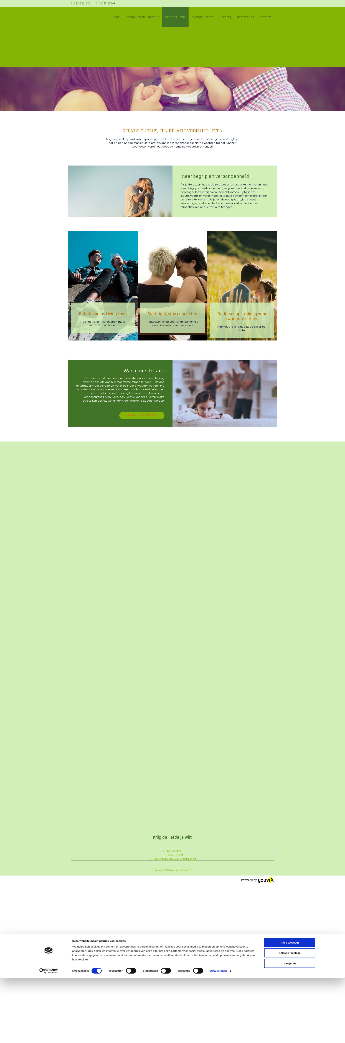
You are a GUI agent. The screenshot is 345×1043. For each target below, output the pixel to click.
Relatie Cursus (175, 17)
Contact (265, 17)
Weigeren (290, 844)
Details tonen (218, 852)
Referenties (245, 17)
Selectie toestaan (290, 834)
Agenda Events (202, 17)
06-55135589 (107, 3)
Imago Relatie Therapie (142, 17)
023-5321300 (82, 3)
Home (115, 17)
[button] (141, 415)
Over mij (225, 17)
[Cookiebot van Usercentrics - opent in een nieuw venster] (48, 852)
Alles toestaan (290, 823)
